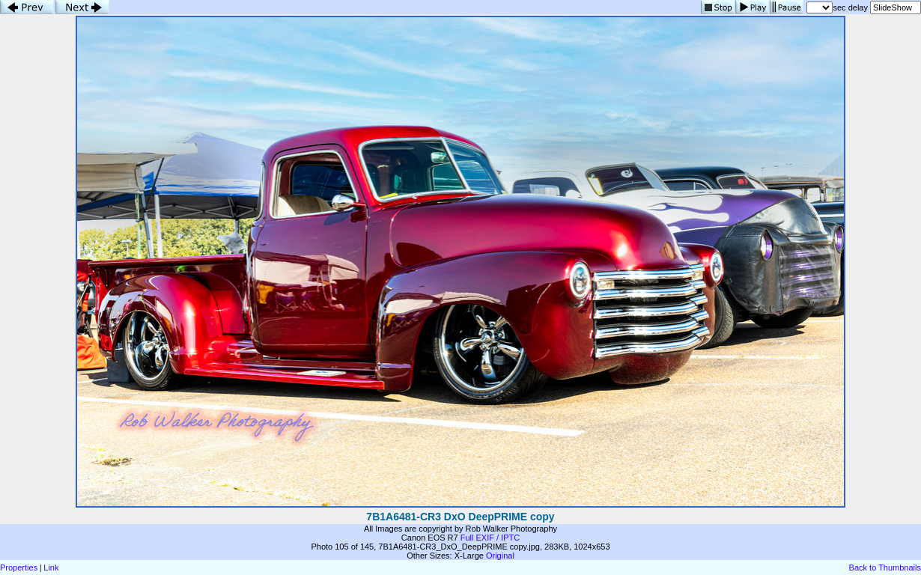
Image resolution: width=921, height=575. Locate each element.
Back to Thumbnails (885, 567)
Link (50, 567)
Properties (18, 567)
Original (500, 555)
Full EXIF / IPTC (490, 537)
